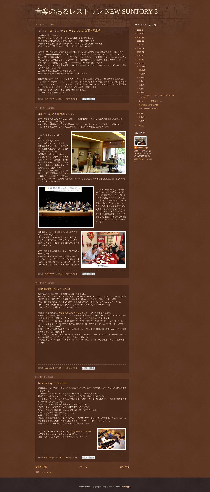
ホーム (83, 467)
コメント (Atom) (46, 472)
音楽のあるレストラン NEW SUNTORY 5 (96, 11)
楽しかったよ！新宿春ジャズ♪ (56, 113)
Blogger (127, 487)
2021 (139, 34)
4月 (140, 113)
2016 (139, 52)
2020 (139, 37)
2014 (139, 60)
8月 (140, 81)
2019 (139, 41)
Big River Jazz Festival (81, 432)
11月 (141, 70)
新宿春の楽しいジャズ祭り (54, 288)
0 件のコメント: (72, 99)
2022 (139, 30)
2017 (139, 48)
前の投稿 (124, 467)
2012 (139, 126)
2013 (139, 63)
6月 (140, 89)
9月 (140, 78)
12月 (141, 66)
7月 (140, 85)
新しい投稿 (41, 467)
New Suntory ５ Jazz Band (52, 383)
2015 (139, 56)
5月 (140, 92)
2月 (140, 121)
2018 (139, 45)
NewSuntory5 (142, 148)
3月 (140, 117)
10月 (141, 74)
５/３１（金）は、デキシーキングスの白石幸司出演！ (70, 30)
